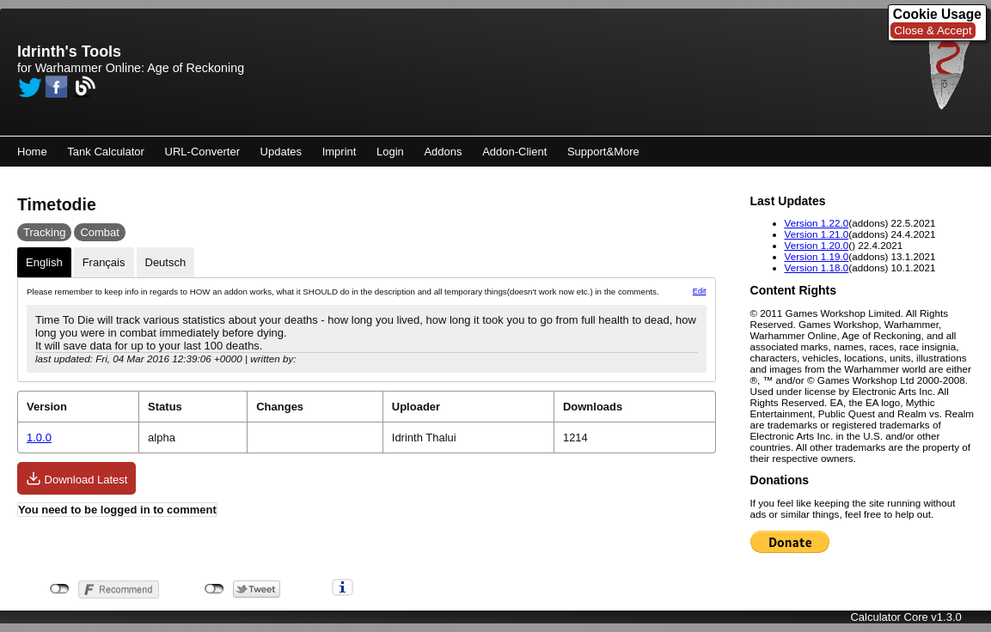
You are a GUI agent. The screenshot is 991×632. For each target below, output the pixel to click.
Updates (281, 151)
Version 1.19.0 (817, 256)
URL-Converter (202, 151)
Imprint (339, 151)
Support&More (603, 151)
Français (104, 262)
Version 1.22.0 (817, 222)
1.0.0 (39, 437)
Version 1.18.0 (817, 267)
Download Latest (76, 478)
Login (390, 151)
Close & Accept (932, 30)
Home (32, 151)
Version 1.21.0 (817, 234)
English (44, 262)
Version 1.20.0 (817, 245)
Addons (443, 151)
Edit (700, 291)
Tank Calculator (105, 151)
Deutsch (166, 262)
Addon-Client (514, 151)
